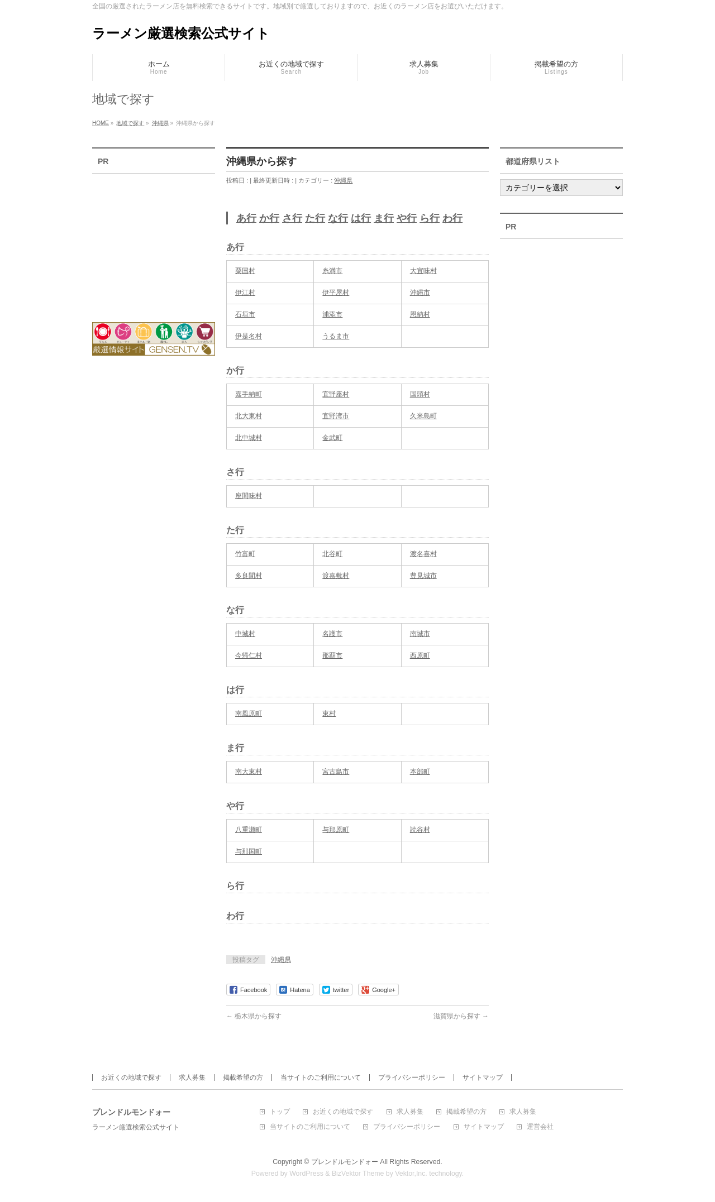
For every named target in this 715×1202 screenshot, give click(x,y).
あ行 (246, 218)
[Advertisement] (153, 240)
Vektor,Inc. (411, 1173)
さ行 (292, 218)
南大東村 (248, 771)
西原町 (420, 655)
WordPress (306, 1173)
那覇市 (332, 655)
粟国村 (245, 271)
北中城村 (248, 438)
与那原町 (335, 830)
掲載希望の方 (243, 1077)
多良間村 (248, 576)
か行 (269, 218)
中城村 (245, 634)
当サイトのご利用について (320, 1077)
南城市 (420, 634)
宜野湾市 (335, 416)
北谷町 (332, 554)
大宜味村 (423, 271)
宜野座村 (335, 394)
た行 (315, 218)
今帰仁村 (248, 655)
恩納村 (420, 314)
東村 (329, 713)
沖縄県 (343, 180)
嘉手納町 (248, 394)
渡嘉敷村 (335, 576)
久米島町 (423, 416)
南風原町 (248, 713)
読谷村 (420, 830)
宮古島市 (335, 771)
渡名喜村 (423, 554)
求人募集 (192, 1077)
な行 (338, 218)
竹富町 (245, 554)
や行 (407, 218)
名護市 (332, 634)
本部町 (420, 771)
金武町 (332, 438)
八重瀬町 (248, 830)
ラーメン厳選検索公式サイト (181, 33)
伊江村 (245, 292)
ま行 (384, 218)
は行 (361, 218)
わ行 (452, 218)
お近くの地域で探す (131, 1077)
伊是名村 (248, 336)
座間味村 (248, 496)
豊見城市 (423, 576)
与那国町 (248, 851)
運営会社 (540, 1127)
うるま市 (335, 336)
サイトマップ (483, 1077)
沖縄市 (420, 292)
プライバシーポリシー (411, 1077)
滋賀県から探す (461, 1016)
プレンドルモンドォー (344, 1162)
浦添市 (332, 314)
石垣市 (245, 314)
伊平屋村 (335, 292)
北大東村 (248, 416)
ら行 (430, 218)
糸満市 (332, 271)
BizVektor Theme (358, 1173)
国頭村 (420, 394)
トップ (280, 1111)
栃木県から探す (254, 1016)
